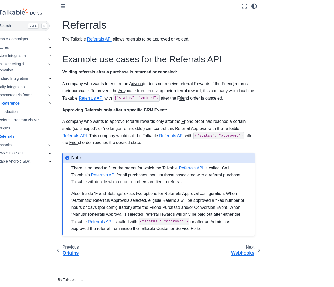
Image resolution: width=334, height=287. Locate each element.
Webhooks (16, 145)
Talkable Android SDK (25, 161)
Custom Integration (23, 56)
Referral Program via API (31, 120)
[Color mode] (254, 6)
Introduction (21, 112)
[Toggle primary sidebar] (76, 6)
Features (14, 47)
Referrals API (112, 39)
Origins (17, 128)
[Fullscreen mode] (244, 6)
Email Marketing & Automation (22, 67)
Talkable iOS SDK (22, 153)
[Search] (33, 26)
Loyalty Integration (22, 87)
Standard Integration (24, 78)
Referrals (19, 136)
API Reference (19, 103)
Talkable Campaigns (24, 39)
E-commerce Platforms (26, 95)
